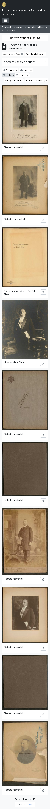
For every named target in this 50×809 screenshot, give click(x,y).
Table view (22, 75)
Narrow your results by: (25, 38)
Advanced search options (19, 62)
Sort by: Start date (13, 80)
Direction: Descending (36, 80)
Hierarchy (26, 70)
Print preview (10, 70)
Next (31, 804)
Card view (8, 75)
